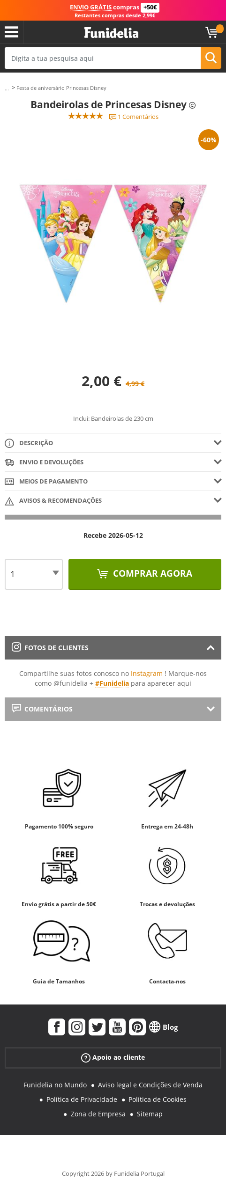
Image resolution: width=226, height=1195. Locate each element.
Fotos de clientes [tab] (50, 647)
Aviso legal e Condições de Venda (150, 1084)
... (7, 88)
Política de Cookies (157, 1099)
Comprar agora (151, 573)
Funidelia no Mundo (55, 1084)
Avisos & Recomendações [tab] (53, 501)
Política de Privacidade (81, 1099)
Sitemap (150, 1113)
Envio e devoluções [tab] (44, 463)
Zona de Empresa (98, 1113)
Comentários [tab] (42, 708)
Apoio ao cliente (113, 1058)
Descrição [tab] (29, 443)
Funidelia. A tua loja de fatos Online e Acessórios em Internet (111, 33)
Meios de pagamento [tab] (46, 482)
